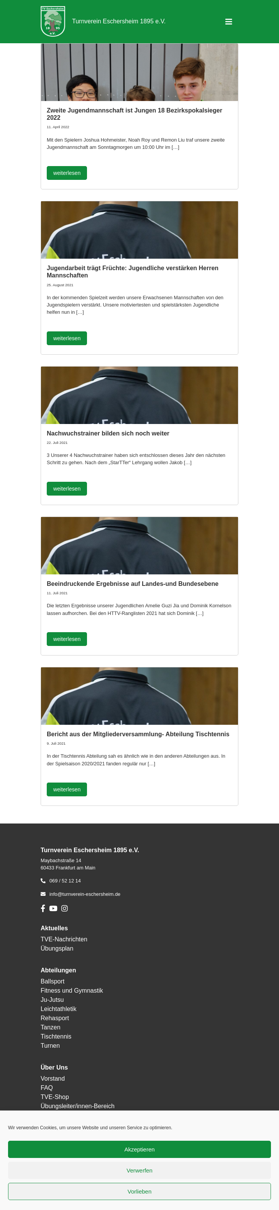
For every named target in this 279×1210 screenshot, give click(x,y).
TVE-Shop (55, 1097)
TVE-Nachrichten (64, 939)
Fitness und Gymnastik (72, 990)
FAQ (47, 1087)
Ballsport (52, 981)
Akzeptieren (139, 1149)
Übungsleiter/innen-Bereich (78, 1106)
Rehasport (55, 1018)
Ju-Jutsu (52, 999)
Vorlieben (140, 1191)
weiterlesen (66, 173)
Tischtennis (56, 1036)
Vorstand (53, 1078)
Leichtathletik (58, 1009)
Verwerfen (139, 1170)
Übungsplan (57, 948)
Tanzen (51, 1027)
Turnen (50, 1045)
